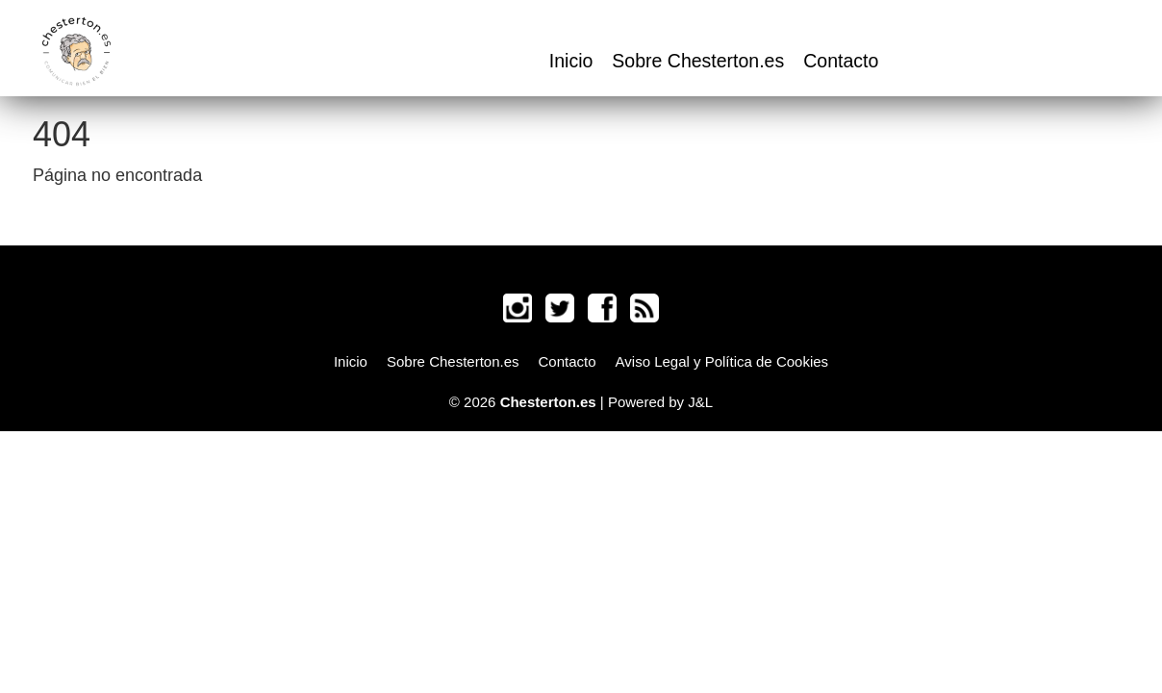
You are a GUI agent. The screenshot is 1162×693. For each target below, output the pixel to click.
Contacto (840, 60)
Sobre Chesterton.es (698, 60)
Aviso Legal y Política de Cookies (722, 361)
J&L (700, 402)
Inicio (571, 60)
